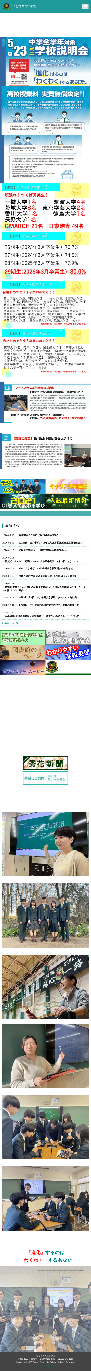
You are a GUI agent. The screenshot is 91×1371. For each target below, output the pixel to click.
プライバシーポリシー (45, 1365)
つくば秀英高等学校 (19, 6)
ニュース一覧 (10, 623)
